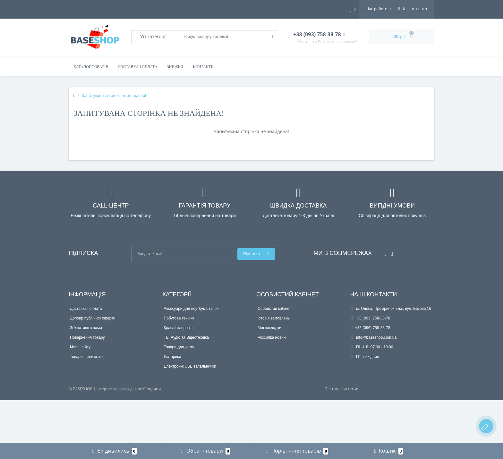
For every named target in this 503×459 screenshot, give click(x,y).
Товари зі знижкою (86, 356)
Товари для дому (179, 347)
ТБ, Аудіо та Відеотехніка (186, 337)
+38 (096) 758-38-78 (371, 328)
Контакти (203, 66)
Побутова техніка (179, 318)
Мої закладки (269, 328)
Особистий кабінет (274, 308)
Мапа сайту (80, 347)
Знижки (175, 66)
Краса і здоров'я (178, 328)
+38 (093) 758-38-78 (371, 318)
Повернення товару (87, 337)
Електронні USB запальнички (190, 366)
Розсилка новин (272, 337)
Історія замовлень (274, 318)
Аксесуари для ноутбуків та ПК (191, 308)
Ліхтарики (172, 356)
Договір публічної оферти (92, 318)
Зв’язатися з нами (86, 328)
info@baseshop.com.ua (374, 337)
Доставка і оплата (138, 66)
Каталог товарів (90, 66)
